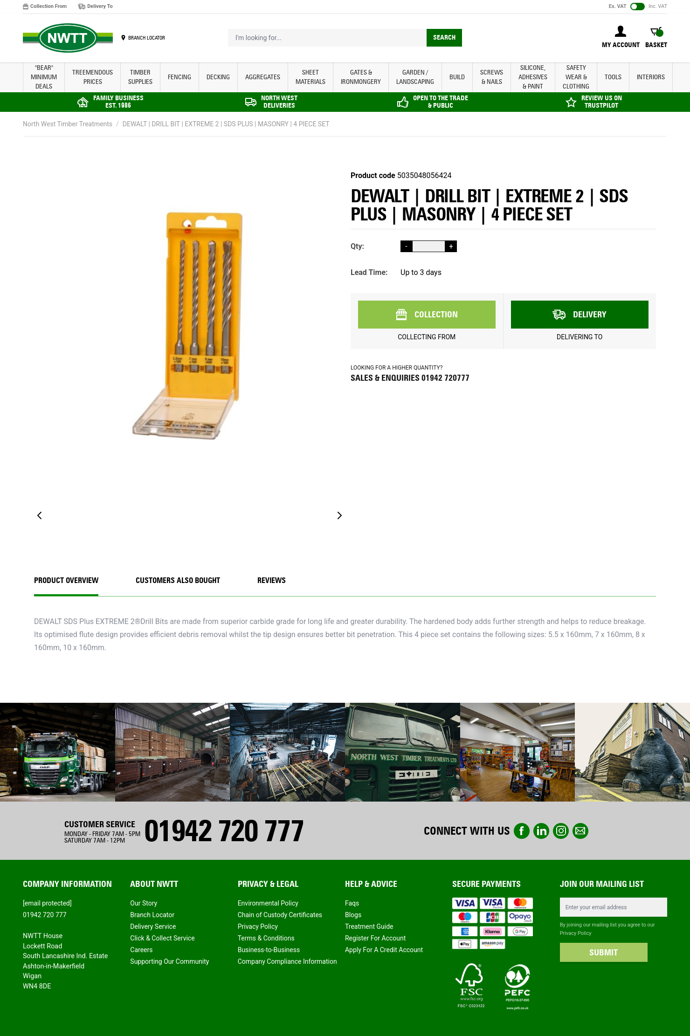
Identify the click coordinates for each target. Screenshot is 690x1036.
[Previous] (39, 515)
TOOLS (613, 77)
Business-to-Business (269, 950)
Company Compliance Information (287, 961)
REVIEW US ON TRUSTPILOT (601, 102)
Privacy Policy (258, 926)
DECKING (218, 77)
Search (444, 37)
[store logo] (68, 38)
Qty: (357, 246)
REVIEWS (271, 580)
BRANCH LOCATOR (146, 37)
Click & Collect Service (162, 938)
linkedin (541, 831)
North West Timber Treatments (67, 124)
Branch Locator (152, 915)
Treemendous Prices (92, 77)
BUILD (457, 77)
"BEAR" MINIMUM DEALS (44, 77)
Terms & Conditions (266, 938)
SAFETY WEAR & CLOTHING (576, 77)
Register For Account (375, 938)
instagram (561, 831)
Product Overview (66, 580)
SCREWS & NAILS (491, 77)
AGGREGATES (262, 77)
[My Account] (621, 38)
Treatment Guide (369, 926)
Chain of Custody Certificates (280, 915)
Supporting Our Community (169, 961)
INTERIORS (651, 77)
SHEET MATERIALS (310, 77)
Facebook (522, 831)
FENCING (179, 77)
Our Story (143, 903)
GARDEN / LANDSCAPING (415, 77)
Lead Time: (369, 272)
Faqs (352, 903)
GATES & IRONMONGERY (361, 77)
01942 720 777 (224, 831)
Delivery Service (153, 926)
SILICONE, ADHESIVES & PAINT (532, 77)
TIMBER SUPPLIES (140, 77)
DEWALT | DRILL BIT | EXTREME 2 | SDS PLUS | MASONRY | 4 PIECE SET (226, 124)
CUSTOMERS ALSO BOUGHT (178, 580)
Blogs (353, 915)
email (580, 831)
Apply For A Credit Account (384, 950)
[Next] (339, 515)
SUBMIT (603, 952)
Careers (141, 950)
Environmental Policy (268, 903)
